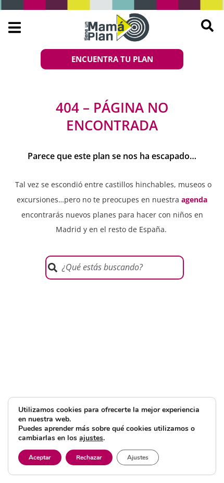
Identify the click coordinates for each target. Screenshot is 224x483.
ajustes (91, 438)
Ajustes (137, 457)
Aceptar (40, 457)
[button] (14, 27)
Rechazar (89, 457)
